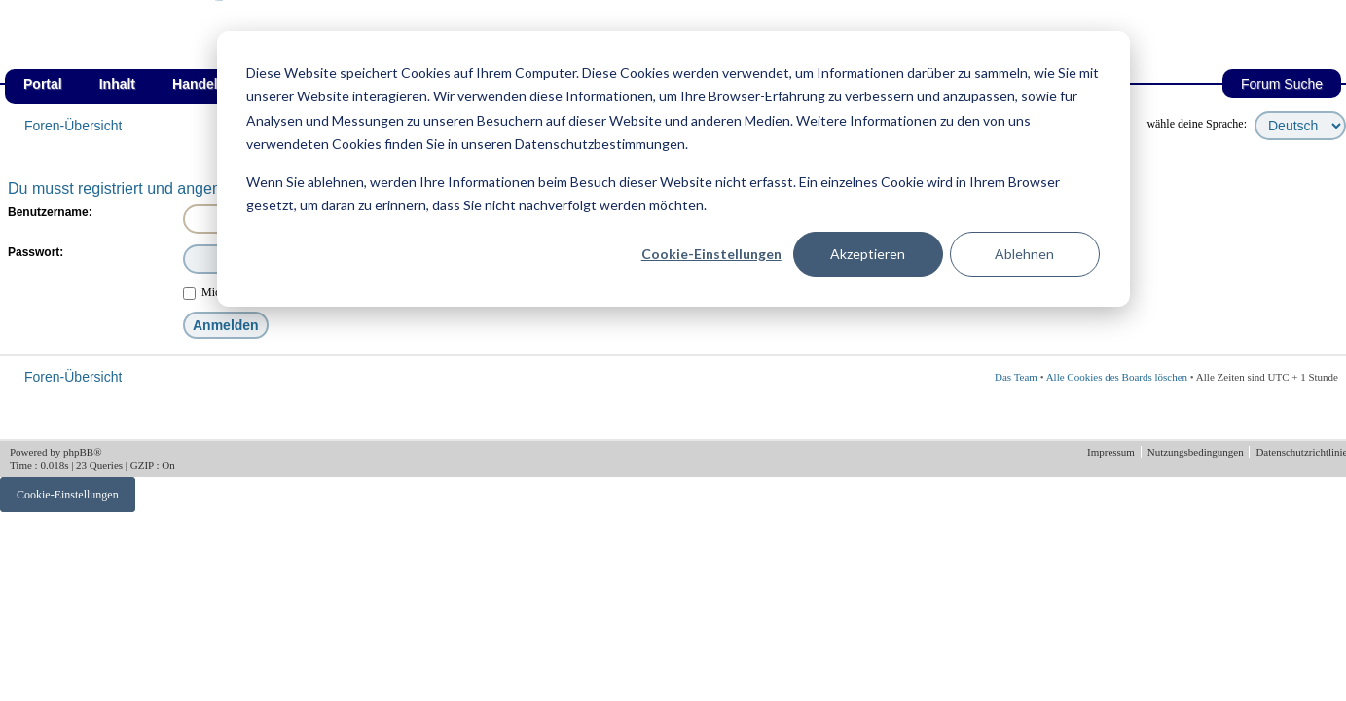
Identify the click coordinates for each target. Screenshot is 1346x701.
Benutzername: (50, 212)
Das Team (1016, 377)
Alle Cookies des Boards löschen (1116, 377)
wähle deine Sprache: (1196, 123)
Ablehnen (1024, 253)
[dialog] (673, 169)
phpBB (78, 452)
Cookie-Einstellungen (711, 253)
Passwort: (35, 252)
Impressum (1112, 452)
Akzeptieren (867, 253)
